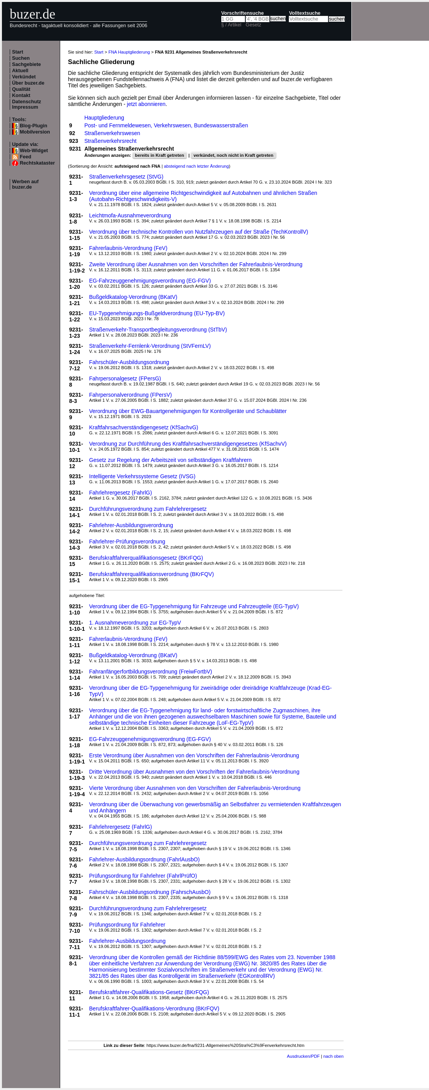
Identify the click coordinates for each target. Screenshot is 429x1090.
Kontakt (21, 95)
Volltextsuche (304, 13)
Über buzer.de (28, 83)
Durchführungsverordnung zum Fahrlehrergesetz (148, 509)
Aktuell (20, 70)
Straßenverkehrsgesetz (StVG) (126, 177)
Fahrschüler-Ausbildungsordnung (129, 362)
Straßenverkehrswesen (112, 133)
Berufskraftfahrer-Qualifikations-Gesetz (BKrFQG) (149, 992)
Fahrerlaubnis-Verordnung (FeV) (128, 248)
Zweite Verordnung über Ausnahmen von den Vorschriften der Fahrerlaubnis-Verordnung (195, 264)
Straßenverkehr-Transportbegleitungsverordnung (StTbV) (158, 329)
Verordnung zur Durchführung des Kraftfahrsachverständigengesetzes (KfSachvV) (188, 444)
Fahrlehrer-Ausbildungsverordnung (131, 525)
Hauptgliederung (104, 118)
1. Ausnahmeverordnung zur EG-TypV (135, 623)
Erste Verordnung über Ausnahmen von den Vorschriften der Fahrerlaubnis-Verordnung (194, 755)
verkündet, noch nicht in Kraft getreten (233, 155)
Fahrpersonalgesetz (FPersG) (125, 378)
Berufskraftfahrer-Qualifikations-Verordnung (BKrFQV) (154, 1008)
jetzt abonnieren (146, 104)
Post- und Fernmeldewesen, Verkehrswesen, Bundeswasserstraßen (166, 125)
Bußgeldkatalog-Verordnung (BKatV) (133, 297)
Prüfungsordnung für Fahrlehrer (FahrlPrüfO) (143, 876)
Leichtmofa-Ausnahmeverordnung (130, 215)
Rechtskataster (37, 163)
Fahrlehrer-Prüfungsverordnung (127, 541)
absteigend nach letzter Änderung (196, 166)
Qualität (21, 89)
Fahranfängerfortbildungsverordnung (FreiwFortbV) (150, 671)
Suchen (21, 58)
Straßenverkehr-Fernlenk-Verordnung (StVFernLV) (150, 346)
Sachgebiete (26, 64)
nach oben (333, 1056)
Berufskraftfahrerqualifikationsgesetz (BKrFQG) (146, 558)
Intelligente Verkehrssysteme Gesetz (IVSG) (142, 476)
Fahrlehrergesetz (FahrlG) (120, 492)
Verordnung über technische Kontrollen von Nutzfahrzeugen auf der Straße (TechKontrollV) (198, 232)
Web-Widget (34, 150)
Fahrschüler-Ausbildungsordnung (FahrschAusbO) (150, 892)
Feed (25, 157)
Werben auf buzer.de (25, 184)
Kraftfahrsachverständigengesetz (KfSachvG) (143, 427)
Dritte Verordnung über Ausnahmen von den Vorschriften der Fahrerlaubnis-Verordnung (194, 772)
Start (17, 52)
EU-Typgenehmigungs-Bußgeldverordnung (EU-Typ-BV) (157, 313)
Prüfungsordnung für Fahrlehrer (127, 925)
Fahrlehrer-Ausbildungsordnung (127, 941)
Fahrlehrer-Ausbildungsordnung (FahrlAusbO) (144, 859)
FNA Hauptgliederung (129, 52)
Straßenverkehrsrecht (110, 141)
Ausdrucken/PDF (303, 1056)
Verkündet (24, 77)
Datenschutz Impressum (26, 104)
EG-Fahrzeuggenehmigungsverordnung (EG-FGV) (150, 281)
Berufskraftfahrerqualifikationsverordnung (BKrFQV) (151, 574)
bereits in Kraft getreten (159, 155)
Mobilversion (35, 132)
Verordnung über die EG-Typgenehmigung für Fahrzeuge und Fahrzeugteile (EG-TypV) (194, 606)
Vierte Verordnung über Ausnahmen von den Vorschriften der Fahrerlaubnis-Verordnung (195, 788)
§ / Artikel (231, 25)
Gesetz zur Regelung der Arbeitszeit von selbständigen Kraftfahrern (170, 460)
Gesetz (253, 25)
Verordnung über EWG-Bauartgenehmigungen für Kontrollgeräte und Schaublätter (188, 411)
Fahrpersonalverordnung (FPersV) (130, 395)
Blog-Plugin (33, 125)
